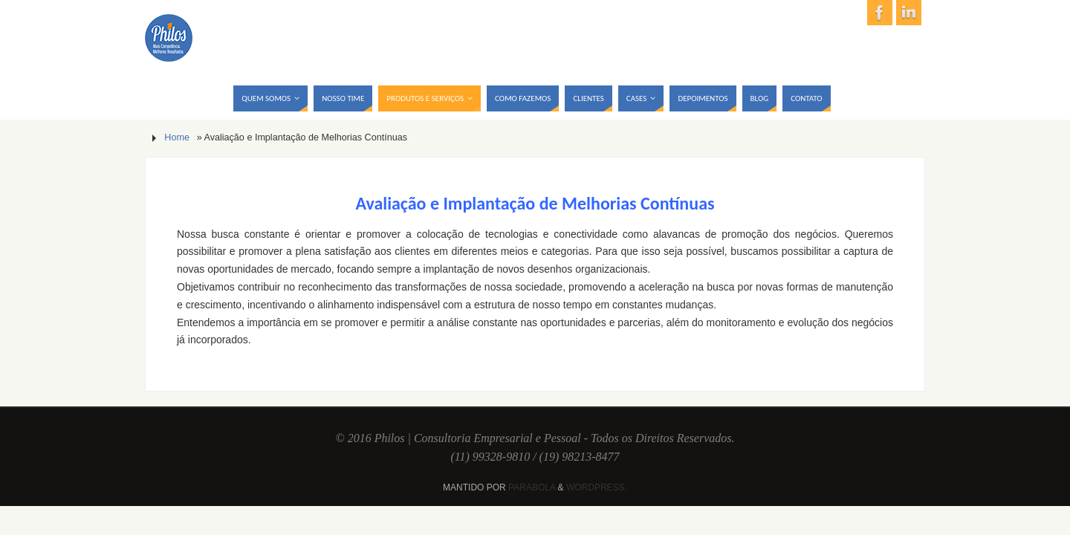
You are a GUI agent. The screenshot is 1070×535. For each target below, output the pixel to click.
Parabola (531, 487)
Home (176, 137)
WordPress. (596, 487)
